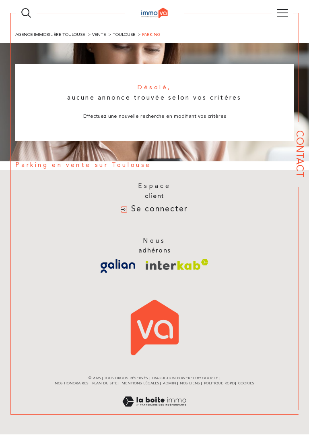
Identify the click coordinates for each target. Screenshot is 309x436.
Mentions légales (140, 385)
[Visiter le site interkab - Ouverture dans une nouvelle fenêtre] (177, 266)
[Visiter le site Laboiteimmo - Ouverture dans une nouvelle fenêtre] (154, 412)
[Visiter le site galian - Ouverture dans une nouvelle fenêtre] (118, 267)
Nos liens (190, 385)
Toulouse (126, 35)
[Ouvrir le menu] (282, 13)
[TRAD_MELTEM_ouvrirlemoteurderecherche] (26, 13)
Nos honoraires (72, 385)
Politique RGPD (219, 385)
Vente (101, 35)
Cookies (246, 385)
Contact (299, 153)
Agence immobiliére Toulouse (51, 35)
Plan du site (104, 385)
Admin (169, 385)
